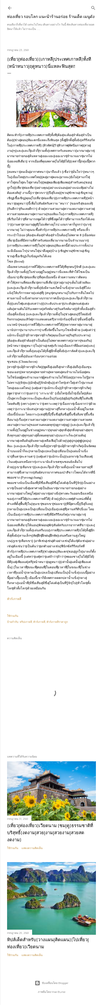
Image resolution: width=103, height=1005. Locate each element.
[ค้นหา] (93, 7)
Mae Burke (58, 991)
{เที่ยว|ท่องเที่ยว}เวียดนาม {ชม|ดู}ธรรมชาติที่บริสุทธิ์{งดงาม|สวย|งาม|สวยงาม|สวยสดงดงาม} (50, 833)
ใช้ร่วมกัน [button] (12, 615)
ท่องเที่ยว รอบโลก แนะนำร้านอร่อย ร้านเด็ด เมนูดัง (51, 16)
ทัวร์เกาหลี (14, 599)
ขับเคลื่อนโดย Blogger (51, 983)
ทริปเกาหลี (26, 621)
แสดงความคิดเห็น (32, 848)
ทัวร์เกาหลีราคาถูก (57, 621)
